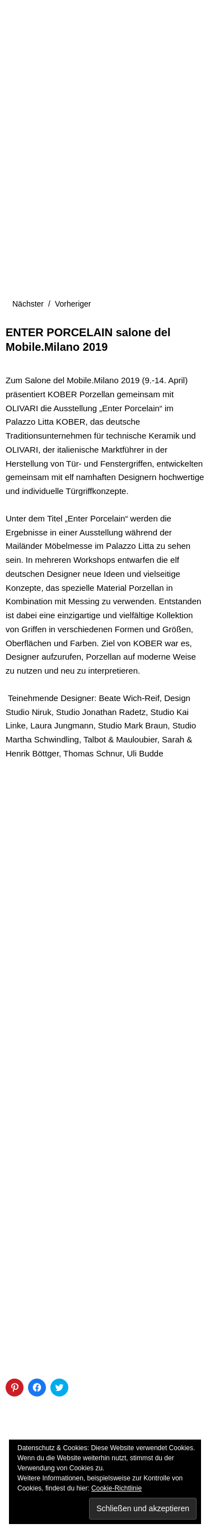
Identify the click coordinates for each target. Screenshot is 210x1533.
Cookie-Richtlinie (116, 1488)
